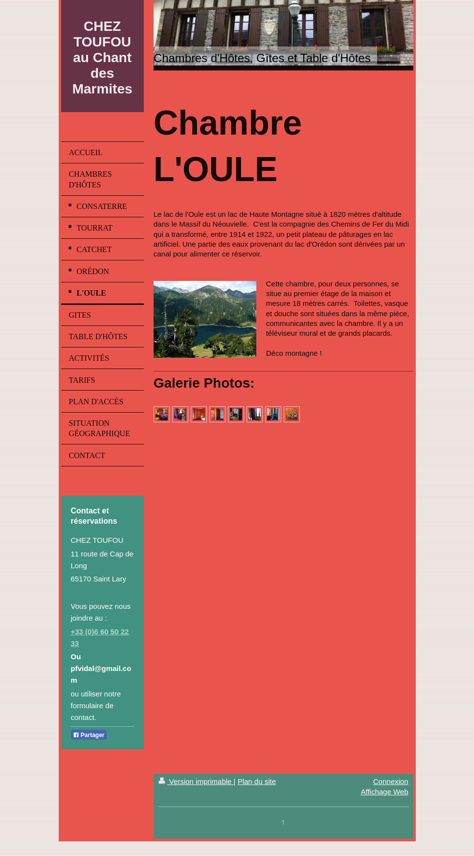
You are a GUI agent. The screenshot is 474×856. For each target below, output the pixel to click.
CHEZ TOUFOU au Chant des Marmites (102, 57)
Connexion (390, 781)
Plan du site (257, 781)
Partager (89, 735)
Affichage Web (384, 791)
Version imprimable (196, 781)
